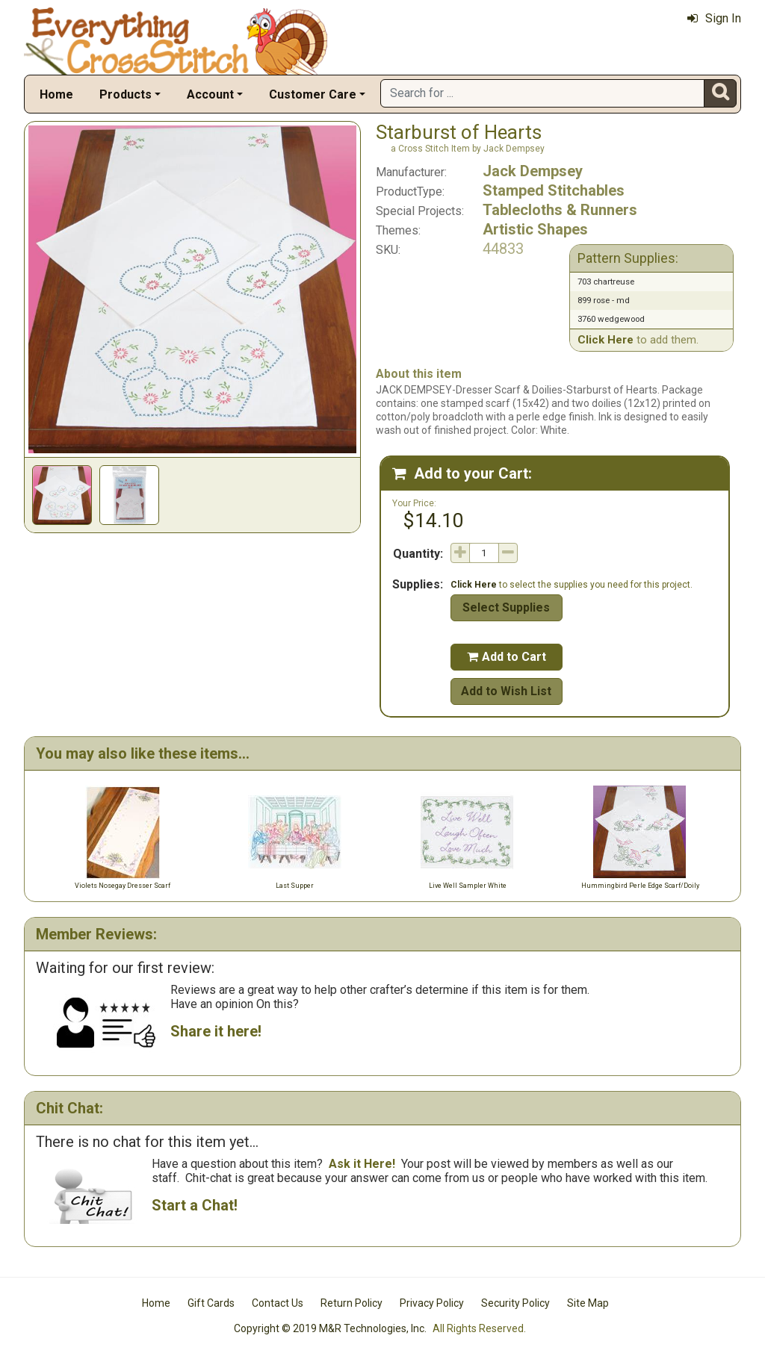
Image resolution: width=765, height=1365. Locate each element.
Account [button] (210, 94)
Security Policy (515, 1303)
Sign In (714, 18)
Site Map (588, 1303)
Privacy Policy (432, 1303)
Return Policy (351, 1303)
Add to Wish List (506, 691)
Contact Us (277, 1303)
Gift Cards (211, 1303)
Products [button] (125, 94)
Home (56, 94)
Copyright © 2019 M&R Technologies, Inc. (330, 1328)
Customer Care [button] (312, 94)
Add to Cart (506, 657)
